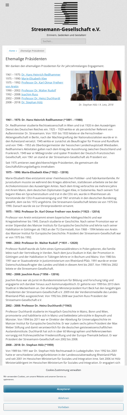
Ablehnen (63, 398)
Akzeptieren (63, 389)
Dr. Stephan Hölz (32, 102)
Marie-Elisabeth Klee (34, 78)
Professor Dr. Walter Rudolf (38, 90)
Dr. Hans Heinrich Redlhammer (41, 74)
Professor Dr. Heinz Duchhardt (40, 98)
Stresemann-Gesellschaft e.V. (66, 29)
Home (13, 50)
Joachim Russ (29, 94)
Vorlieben (63, 407)
